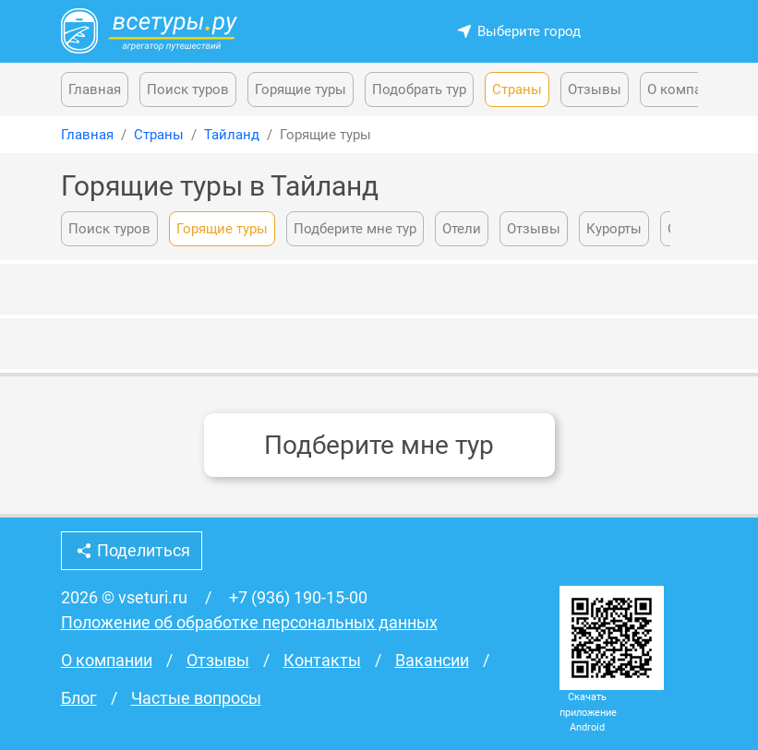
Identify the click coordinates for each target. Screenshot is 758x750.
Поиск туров (188, 89)
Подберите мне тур (355, 228)
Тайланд (231, 134)
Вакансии (432, 660)
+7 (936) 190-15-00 (298, 598)
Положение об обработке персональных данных (249, 622)
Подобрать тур (419, 89)
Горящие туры (300, 89)
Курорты (614, 228)
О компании (687, 89)
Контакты (322, 660)
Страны (517, 89)
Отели (461, 228)
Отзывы (594, 89)
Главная (94, 89)
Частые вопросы (196, 698)
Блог (79, 698)
